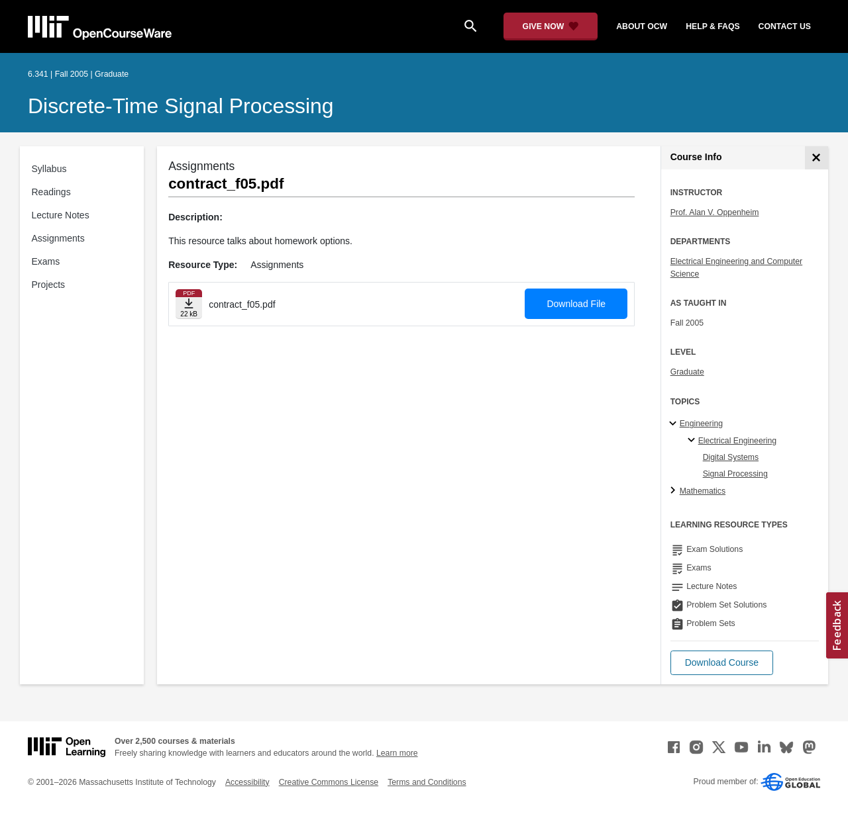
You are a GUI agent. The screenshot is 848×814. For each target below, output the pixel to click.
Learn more (397, 753)
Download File (576, 303)
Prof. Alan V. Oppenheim (714, 212)
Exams (46, 261)
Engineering (701, 423)
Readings (51, 192)
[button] (721, 663)
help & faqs (712, 26)
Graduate (687, 372)
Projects (49, 284)
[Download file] (189, 304)
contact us (785, 26)
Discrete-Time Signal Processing (181, 106)
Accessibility (247, 782)
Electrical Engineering (737, 440)
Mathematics (702, 491)
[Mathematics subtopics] (675, 491)
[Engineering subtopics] (675, 424)
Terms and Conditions (427, 782)
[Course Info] (816, 157)
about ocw (641, 26)
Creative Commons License (328, 782)
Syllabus (49, 168)
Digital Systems (731, 457)
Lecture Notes (60, 215)
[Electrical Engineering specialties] (693, 440)
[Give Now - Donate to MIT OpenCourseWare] (551, 26)
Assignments (58, 238)
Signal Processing (735, 473)
